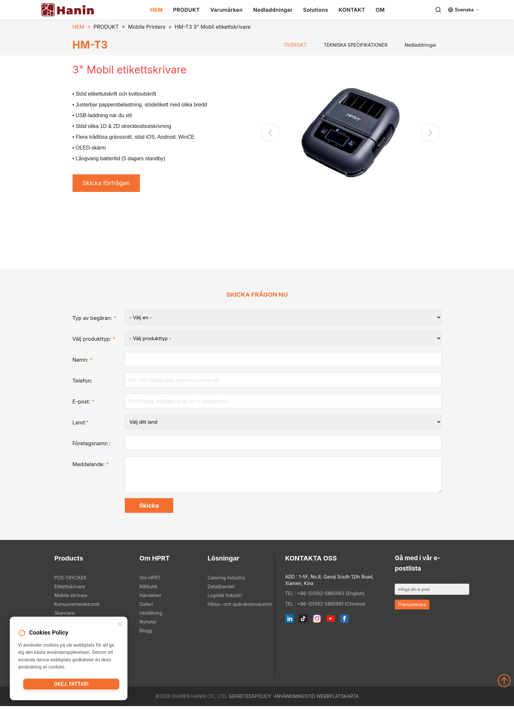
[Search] (438, 10)
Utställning (151, 617)
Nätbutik (149, 590)
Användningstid (294, 700)
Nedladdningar (273, 10)
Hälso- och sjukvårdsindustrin (239, 608)
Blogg (146, 634)
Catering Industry (226, 581)
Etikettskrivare (69, 590)
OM (380, 10)
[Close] (120, 625)
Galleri (146, 608)
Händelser (150, 599)
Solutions (315, 10)
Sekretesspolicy (249, 700)
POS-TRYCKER (70, 581)
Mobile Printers (146, 27)
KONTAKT (352, 10)
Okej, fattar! (71, 685)
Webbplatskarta (337, 700)
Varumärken (226, 10)
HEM (156, 10)
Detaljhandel (220, 590)
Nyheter (148, 625)
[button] (430, 133)
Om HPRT (150, 581)
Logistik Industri (224, 599)
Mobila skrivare (70, 599)
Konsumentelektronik (77, 608)
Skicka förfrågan (108, 184)
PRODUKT (186, 10)
